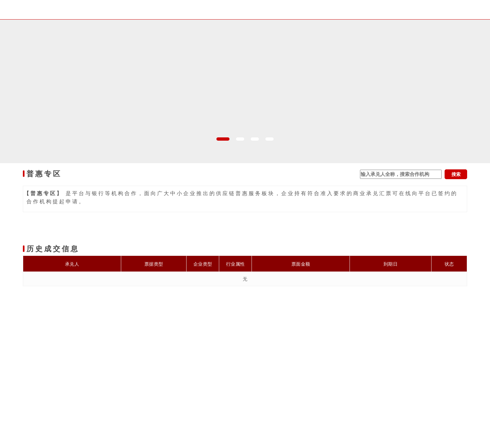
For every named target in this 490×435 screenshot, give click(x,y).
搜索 (456, 174)
